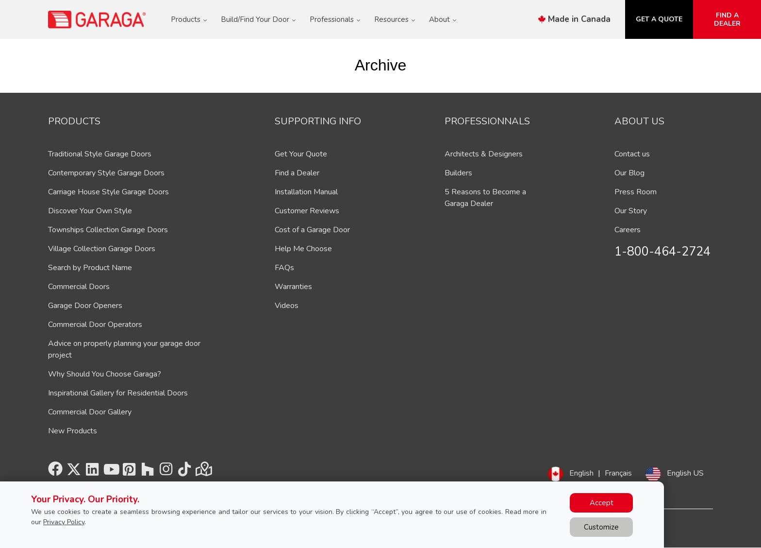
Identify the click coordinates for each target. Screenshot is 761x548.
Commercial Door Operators (95, 324)
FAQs (284, 267)
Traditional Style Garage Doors (99, 154)
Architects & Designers (484, 154)
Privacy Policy (63, 522)
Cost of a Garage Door (312, 229)
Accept (601, 503)
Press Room (635, 192)
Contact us (632, 154)
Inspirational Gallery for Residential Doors (118, 393)
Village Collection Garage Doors (101, 248)
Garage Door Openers (85, 305)
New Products (72, 431)
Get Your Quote (301, 154)
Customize (601, 527)
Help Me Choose (303, 248)
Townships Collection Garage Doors (108, 229)
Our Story (630, 211)
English (581, 473)
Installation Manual (306, 192)
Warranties (293, 286)
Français (618, 473)
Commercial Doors (79, 286)
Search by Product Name (90, 267)
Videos (286, 305)
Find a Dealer (297, 173)
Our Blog (629, 173)
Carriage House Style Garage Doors (108, 192)
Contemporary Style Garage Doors (106, 173)
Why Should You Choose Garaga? (104, 374)
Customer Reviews (307, 211)
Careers (627, 229)
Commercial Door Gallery (90, 412)
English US (685, 473)
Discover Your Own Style (90, 211)
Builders (458, 173)
